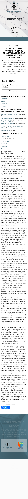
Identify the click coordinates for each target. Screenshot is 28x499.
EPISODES (14, 29)
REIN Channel (5, 141)
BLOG (14, 30)
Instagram (4, 98)
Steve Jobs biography (7, 123)
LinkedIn (3, 106)
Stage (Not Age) (6, 121)
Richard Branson (6, 130)
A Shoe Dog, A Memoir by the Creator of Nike (13, 127)
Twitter (3, 101)
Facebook (4, 103)
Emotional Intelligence (7, 118)
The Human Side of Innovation (10, 114)
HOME (14, 27)
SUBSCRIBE (14, 32)
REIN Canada (5, 136)
